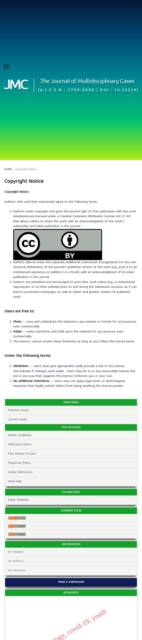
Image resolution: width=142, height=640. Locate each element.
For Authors (15, 561)
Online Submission (20, 472)
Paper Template (18, 500)
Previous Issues (18, 410)
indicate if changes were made (42, 371)
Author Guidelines (19, 435)
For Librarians (17, 570)
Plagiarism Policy (19, 463)
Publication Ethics (20, 444)
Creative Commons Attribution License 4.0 (90, 216)
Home (8, 169)
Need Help (15, 481)
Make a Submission (71, 582)
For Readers (16, 552)
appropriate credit (70, 366)
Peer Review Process (22, 454)
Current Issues (17, 419)
